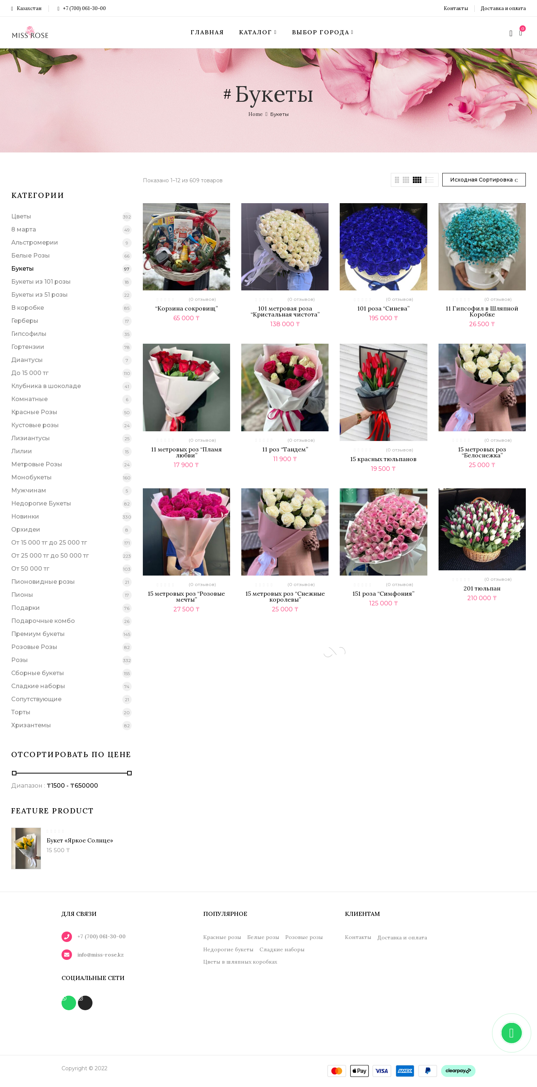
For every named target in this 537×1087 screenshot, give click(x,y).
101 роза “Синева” (383, 308)
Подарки (25, 607)
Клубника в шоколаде (46, 386)
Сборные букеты (37, 673)
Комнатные (29, 399)
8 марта (23, 229)
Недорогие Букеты (41, 503)
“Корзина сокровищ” (186, 308)
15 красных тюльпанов (383, 459)
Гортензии (27, 346)
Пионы (22, 594)
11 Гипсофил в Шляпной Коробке (482, 311)
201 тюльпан (482, 588)
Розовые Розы (34, 646)
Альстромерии (34, 242)
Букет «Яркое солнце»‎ (80, 840)
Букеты (22, 268)
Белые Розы (30, 255)
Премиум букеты (38, 633)
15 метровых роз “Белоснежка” (482, 452)
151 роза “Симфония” (383, 593)
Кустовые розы (35, 425)
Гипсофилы (29, 333)
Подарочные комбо (43, 620)
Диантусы (27, 359)
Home (255, 114)
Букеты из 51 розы (39, 294)
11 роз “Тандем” (285, 449)
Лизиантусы (30, 438)
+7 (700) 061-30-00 (81, 8)
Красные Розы (34, 412)
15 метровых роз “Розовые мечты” (186, 596)
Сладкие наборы (38, 686)
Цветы (21, 216)
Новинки (25, 516)
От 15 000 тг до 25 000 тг (49, 542)
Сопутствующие (36, 699)
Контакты (456, 8)
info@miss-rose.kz (101, 954)
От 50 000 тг (30, 568)
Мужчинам (28, 490)
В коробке (27, 307)
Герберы (24, 320)
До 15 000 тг (29, 372)
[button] (522, 32)
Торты (21, 712)
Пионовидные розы (43, 581)
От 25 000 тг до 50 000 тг (50, 555)
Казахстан (26, 8)
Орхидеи (25, 529)
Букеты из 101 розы (41, 281)
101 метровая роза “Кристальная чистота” (285, 311)
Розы (19, 660)
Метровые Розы (36, 464)
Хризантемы (31, 725)
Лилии (21, 451)
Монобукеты (31, 477)
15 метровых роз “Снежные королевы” (285, 596)
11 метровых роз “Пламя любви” (186, 452)
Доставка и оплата (503, 8)
